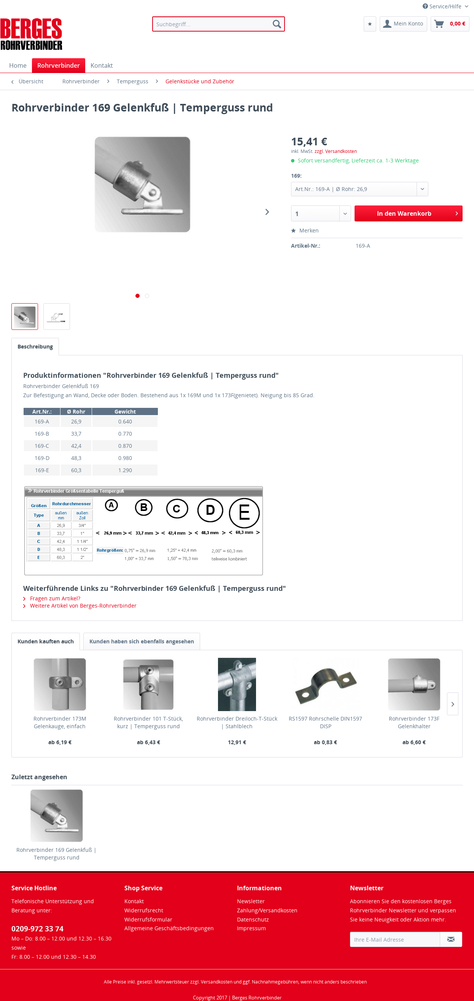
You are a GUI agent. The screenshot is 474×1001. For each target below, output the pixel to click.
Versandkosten (216, 982)
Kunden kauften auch (45, 641)
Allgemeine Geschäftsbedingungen (169, 928)
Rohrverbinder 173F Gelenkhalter (414, 722)
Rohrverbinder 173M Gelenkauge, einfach (59, 722)
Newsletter (251, 901)
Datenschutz (253, 919)
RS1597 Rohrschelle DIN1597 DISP (325, 722)
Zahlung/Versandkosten (267, 910)
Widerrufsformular (148, 919)
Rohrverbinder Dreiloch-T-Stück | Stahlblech (237, 722)
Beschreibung (35, 346)
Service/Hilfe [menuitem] (443, 6)
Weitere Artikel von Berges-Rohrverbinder (80, 605)
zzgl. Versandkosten (336, 151)
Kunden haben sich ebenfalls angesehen (141, 641)
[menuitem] (218, 24)
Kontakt (134, 901)
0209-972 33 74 (37, 929)
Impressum (251, 928)
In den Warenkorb (417, 212)
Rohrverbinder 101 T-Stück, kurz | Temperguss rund (148, 722)
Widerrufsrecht (143, 910)
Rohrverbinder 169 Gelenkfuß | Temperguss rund (56, 853)
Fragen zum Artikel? (51, 598)
